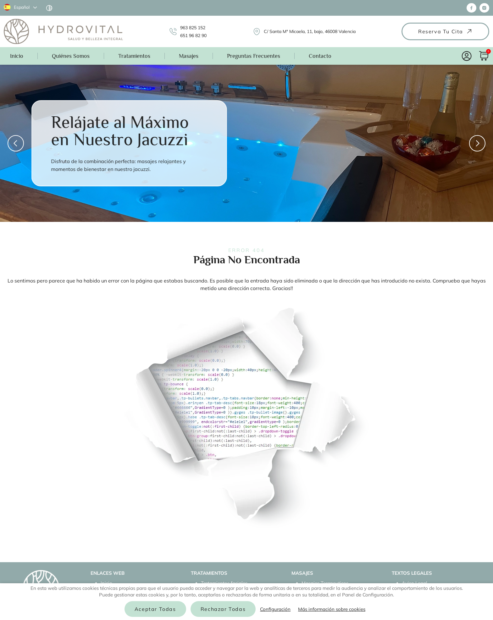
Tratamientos (134, 56)
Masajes (188, 56)
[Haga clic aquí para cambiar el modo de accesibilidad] (49, 8)
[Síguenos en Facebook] (471, 8)
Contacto (320, 56)
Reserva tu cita (445, 31)
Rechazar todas (223, 609)
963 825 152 (192, 27)
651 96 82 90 (193, 35)
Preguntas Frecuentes (253, 56)
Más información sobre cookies (331, 609)
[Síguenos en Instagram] (484, 8)
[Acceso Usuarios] (466, 56)
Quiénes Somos (71, 56)
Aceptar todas (155, 609)
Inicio (16, 56)
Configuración (275, 609)
